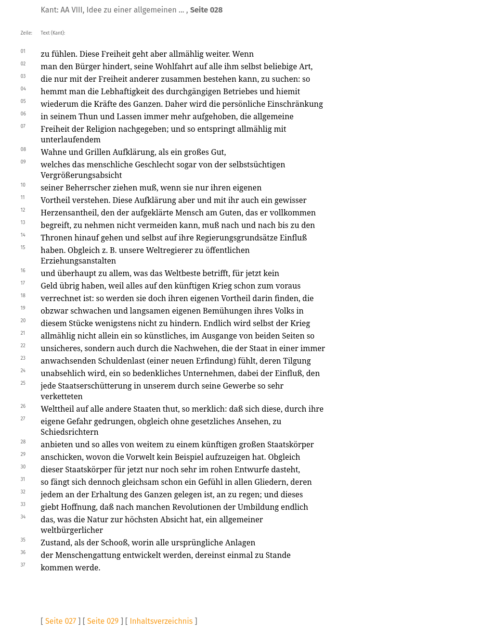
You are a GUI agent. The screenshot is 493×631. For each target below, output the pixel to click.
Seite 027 (60, 621)
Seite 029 (102, 621)
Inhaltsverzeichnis (161, 621)
